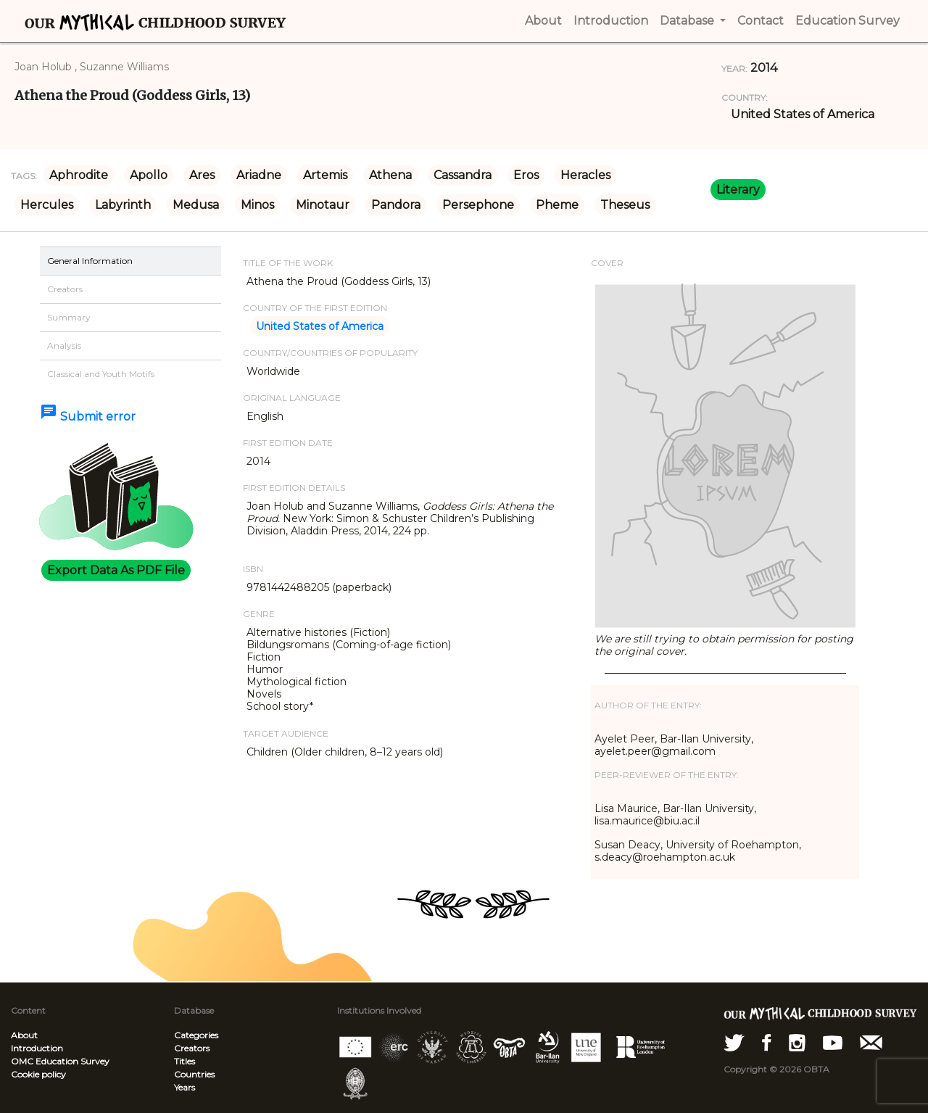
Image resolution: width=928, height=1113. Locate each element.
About (24, 1035)
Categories (196, 1035)
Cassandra (463, 175)
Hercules (46, 205)
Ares (202, 175)
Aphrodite (78, 175)
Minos (257, 205)
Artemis (325, 175)
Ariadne (258, 175)
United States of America (802, 114)
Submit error (88, 416)
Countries (194, 1074)
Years (184, 1087)
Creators (192, 1048)
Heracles (585, 175)
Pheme (557, 205)
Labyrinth (123, 205)
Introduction (37, 1048)
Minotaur (322, 205)
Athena (390, 175)
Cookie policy (38, 1074)
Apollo (148, 175)
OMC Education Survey (60, 1061)
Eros (526, 175)
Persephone (478, 205)
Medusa (196, 205)
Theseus (625, 205)
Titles (184, 1061)
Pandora (395, 205)
